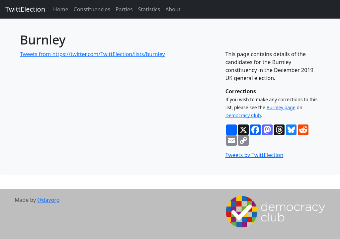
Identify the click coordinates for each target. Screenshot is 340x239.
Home (60, 9)
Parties (124, 9)
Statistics (149, 9)
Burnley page (281, 107)
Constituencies (92, 9)
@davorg (48, 199)
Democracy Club (243, 115)
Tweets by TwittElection (254, 155)
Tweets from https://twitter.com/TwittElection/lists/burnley (92, 54)
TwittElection (25, 9)
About (172, 9)
